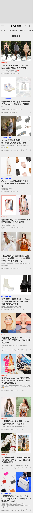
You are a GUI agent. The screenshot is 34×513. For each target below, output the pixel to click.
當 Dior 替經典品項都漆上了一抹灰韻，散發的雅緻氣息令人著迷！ (16, 141)
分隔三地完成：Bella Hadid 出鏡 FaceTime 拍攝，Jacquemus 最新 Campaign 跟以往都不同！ (15, 258)
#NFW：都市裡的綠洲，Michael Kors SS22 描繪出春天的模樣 (14, 66)
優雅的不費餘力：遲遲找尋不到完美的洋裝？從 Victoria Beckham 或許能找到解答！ (15, 459)
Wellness (31, 30)
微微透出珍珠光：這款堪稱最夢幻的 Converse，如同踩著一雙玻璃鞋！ (15, 104)
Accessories (13, 30)
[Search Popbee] (25, 26)
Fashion (3, 30)
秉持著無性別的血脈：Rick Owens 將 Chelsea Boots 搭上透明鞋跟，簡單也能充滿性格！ (15, 301)
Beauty (22, 30)
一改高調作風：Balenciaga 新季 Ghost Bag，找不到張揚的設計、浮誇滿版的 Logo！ (16, 498)
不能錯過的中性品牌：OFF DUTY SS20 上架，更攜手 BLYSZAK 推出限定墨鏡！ (16, 340)
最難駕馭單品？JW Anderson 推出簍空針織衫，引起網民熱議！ (15, 221)
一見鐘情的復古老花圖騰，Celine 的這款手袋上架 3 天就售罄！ (15, 422)
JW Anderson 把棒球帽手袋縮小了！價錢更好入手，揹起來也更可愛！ (15, 183)
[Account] (30, 26)
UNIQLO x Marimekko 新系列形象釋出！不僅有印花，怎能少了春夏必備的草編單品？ (15, 380)
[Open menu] (2, 27)
